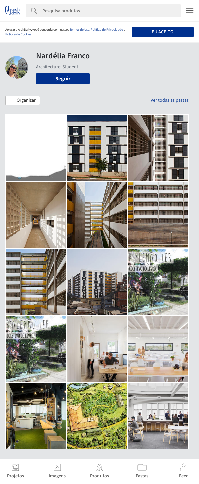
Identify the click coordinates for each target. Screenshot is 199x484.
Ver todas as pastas (170, 100)
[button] (22, 100)
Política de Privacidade (107, 29)
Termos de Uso (79, 29)
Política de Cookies (18, 34)
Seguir (62, 78)
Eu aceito (162, 32)
